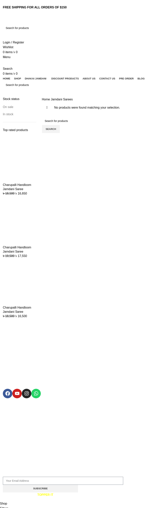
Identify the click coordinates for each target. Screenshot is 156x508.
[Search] (78, 28)
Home (46, 99)
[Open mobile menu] (6, 57)
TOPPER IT (45, 494)
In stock (8, 114)
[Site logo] (26, 19)
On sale (8, 107)
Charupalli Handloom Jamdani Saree (17, 187)
